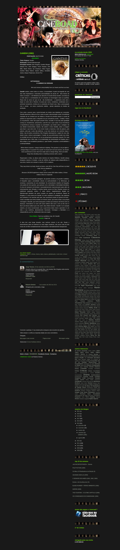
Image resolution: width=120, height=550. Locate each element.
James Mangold (84, 265)
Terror (87, 397)
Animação (90, 357)
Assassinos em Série (88, 363)
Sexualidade (96, 394)
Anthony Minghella (85, 225)
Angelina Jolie (92, 223)
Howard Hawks (85, 262)
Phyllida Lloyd (81, 304)
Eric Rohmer (97, 247)
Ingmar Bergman (94, 262)
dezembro (81, 425)
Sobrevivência (78, 395)
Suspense (78, 397)
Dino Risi (98, 245)
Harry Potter (89, 379)
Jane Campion (92, 265)
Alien (85, 357)
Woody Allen (78, 337)
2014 (78, 421)
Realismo (77, 390)
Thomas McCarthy (79, 328)
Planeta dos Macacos (85, 389)
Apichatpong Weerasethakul (82, 226)
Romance (91, 392)
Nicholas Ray (93, 296)
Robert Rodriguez (86, 310)
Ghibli (85, 257)
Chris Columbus (84, 234)
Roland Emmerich (84, 313)
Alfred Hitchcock (84, 220)
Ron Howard (84, 315)
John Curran (93, 271)
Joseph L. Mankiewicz (91, 276)
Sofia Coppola (96, 318)
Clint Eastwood (84, 237)
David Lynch (85, 243)
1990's (98, 352)
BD (75, 365)
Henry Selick (91, 260)
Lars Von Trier (79, 282)
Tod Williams (94, 328)
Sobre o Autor (24, 354)
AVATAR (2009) (77, 489)
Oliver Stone (84, 299)
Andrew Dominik (78, 222)
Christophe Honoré (80, 235)
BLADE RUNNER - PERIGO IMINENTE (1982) (86, 485)
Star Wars (85, 395)
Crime (77, 371)
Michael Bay (93, 290)
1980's (28, 254)
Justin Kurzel (82, 279)
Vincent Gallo (96, 331)
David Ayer (77, 241)
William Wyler (93, 333)
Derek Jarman (91, 245)
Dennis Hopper (83, 245)
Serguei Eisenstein (79, 318)
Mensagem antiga (64, 338)
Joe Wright (95, 269)
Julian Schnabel (87, 278)
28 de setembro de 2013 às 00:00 (44, 267)
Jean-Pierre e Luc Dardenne (85, 268)
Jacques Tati (92, 263)
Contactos (53, 354)
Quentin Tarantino (90, 304)
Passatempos (90, 387)
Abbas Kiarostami (79, 214)
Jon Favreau (82, 275)
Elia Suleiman (82, 247)
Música (95, 383)
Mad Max (91, 381)
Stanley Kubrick (94, 320)
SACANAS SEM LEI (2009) (80, 475)
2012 (78, 440)
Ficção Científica (95, 376)
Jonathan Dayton (90, 275)
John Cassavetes (85, 271)
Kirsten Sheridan (96, 280)
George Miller (87, 255)
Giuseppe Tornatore (92, 257)
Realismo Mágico (96, 390)
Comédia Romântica (94, 368)
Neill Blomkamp (85, 296)
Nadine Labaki (96, 295)
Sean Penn (88, 316)
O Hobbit (90, 384)
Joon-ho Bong (82, 276)
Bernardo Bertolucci (86, 228)
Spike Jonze (78, 320)
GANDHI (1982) (27, 53)
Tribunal (98, 397)
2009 (78, 448)
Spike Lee (85, 320)
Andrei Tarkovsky (95, 220)
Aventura (97, 363)
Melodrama (97, 381)
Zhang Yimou (92, 337)
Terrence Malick (82, 326)
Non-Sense (84, 384)
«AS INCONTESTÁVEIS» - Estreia (82, 464)
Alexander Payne (91, 219)
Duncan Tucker (78, 246)
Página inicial (46, 338)
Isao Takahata (83, 263)
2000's (77, 354)
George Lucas (79, 255)
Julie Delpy (94, 278)
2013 (78, 423)
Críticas (33, 254)
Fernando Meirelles (90, 250)
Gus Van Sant (95, 259)
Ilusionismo (97, 379)
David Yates (93, 243)
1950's (77, 352)
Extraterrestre (78, 376)
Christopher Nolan (91, 235)
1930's (94, 350)
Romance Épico (85, 394)
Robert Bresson (96, 309)
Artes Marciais (82, 359)
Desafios (97, 372)
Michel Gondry (84, 293)
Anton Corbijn (96, 225)
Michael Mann (92, 292)
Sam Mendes (93, 315)
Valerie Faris (82, 331)
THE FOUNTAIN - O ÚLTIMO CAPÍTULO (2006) (86, 492)
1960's (82, 352)
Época (46, 254)
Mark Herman (78, 287)
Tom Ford (87, 329)
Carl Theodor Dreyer (85, 231)
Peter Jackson (87, 303)
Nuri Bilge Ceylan (93, 298)
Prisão (98, 389)
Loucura (84, 381)
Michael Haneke (83, 292)
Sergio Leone (96, 316)
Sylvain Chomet (83, 325)
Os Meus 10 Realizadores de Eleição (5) (84, 471)
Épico (41, 254)
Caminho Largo (30, 276)
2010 (78, 445)
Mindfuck (77, 383)
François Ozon (84, 254)
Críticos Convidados (94, 371)
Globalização (52, 254)
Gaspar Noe (97, 254)
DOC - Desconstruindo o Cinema (84, 372)
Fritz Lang (91, 254)
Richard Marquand (83, 307)
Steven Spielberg (90, 323)
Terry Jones (97, 326)
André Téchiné (92, 222)
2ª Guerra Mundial (92, 354)
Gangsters (78, 378)
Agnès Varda (94, 214)
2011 (78, 443)
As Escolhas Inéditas (84, 360)
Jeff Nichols (94, 268)
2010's (83, 354)
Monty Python (90, 295)
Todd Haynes (81, 329)
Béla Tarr (77, 231)
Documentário (78, 375)
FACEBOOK (33, 354)
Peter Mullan (94, 303)
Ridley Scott (93, 307)
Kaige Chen (88, 279)
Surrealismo (97, 395)
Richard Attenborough (84, 306)
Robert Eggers (78, 310)
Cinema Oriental (89, 366)
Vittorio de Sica (79, 332)
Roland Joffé (93, 313)
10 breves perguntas (81, 350)
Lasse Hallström (90, 282)
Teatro (83, 397)
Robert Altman (88, 309)
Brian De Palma (96, 229)
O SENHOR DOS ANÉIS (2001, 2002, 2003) (85, 478)
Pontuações (93, 389)
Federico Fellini (79, 250)
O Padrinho (96, 384)
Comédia (84, 368)
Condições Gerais (43, 354)
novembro (81, 427)
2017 (78, 418)
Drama (38, 254)
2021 (78, 411)
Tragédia (92, 397)
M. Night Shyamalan (86, 285)
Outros (84, 387)
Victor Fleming (89, 331)
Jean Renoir (81, 266)
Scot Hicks (82, 316)
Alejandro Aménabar (95, 216)
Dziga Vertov (86, 246)
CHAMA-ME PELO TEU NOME (84, 152)
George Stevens (78, 257)
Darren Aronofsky (95, 240)
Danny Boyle (85, 240)
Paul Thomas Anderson (84, 301)
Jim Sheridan (88, 269)
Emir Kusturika (90, 247)
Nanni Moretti (78, 296)
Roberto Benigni (91, 312)
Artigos (88, 359)
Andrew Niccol (86, 222)
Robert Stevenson (96, 310)
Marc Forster (97, 285)
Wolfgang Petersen (85, 335)
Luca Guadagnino (84, 283)
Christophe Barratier (95, 234)
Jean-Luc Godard (89, 266)
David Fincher (96, 241)
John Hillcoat (82, 273)
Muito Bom (59, 254)
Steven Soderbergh (79, 323)
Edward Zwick (93, 246)
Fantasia (85, 376)
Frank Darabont (86, 252)
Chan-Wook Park (83, 232)
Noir (81, 384)
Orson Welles (91, 299)
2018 (78, 416)
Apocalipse (97, 357)
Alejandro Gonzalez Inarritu (84, 217)
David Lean (78, 243)
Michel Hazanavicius (93, 293)
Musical (90, 383)
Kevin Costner (83, 280)
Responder (29, 278)
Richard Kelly (93, 306)
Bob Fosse (81, 229)
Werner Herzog (93, 332)
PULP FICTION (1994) (79, 468)
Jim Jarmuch (82, 269)
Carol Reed (92, 231)
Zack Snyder (85, 337)
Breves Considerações (93, 365)
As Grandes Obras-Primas (87, 362)
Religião (77, 392)
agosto (80, 437)
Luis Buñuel (91, 283)
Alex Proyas (83, 219)
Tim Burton (88, 328)
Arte (76, 359)
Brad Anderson (88, 229)
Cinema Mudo (79, 366)
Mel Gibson (87, 290)
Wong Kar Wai (95, 335)
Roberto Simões (31, 284)
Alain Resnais (85, 216)
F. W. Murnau (96, 249)
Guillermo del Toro (85, 259)
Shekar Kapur (88, 318)
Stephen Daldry (79, 321)
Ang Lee (86, 223)
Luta (87, 381)
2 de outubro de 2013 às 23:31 (48, 284)
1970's (87, 352)
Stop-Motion (91, 395)
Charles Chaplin (92, 232)
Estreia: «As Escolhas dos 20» (81, 482)
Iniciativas (78, 381)
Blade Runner (84, 365)
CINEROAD (23, 357)
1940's (98, 350)
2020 (78, 413)
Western (77, 398)
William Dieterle (85, 333)
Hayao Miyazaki (80, 260)
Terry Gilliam (91, 326)
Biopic (78, 365)
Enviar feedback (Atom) (34, 342)
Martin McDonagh (88, 287)
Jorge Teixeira (30, 267)
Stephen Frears (87, 321)
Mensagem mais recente (27, 338)
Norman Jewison (85, 298)
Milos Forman (82, 295)
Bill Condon (94, 228)
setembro (81, 432)
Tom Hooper (94, 329)
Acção (81, 357)
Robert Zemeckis (80, 312)
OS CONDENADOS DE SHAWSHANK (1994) (85, 496)
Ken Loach (94, 279)
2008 (78, 450)
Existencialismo (95, 375)
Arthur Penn (94, 226)
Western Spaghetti (84, 398)
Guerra (82, 379)
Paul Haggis (97, 299)
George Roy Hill (96, 255)
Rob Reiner (82, 309)
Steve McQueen (96, 321)
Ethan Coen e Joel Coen (83, 249)
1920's (89, 350)
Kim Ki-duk (89, 280)
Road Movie (83, 392)
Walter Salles (86, 332)
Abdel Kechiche (87, 214)
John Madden (89, 273)
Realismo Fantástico (86, 390)
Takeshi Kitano (91, 325)
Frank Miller (93, 252)
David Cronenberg (86, 241)
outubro (80, 430)
